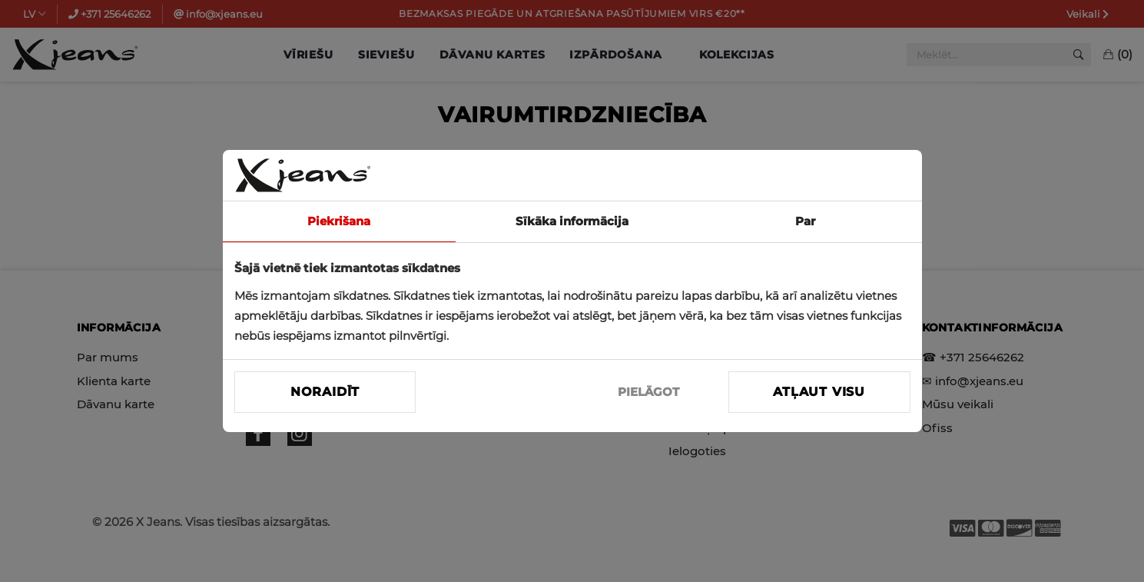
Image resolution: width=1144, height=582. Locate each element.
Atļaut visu (819, 391)
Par (805, 221)
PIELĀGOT (648, 391)
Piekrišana (338, 221)
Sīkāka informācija (572, 221)
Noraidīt (325, 391)
